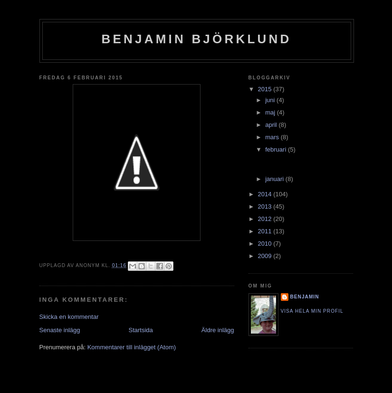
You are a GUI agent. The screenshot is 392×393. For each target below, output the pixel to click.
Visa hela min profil (312, 311)
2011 (266, 231)
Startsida (141, 330)
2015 (266, 89)
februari (276, 149)
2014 (266, 194)
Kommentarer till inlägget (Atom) (131, 347)
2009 (266, 255)
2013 (266, 206)
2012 (266, 218)
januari (275, 178)
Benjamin (304, 296)
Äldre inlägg (217, 330)
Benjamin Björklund (197, 39)
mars (273, 137)
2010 (266, 243)
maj (271, 112)
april (271, 124)
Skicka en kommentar (69, 316)
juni (271, 100)
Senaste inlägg (59, 330)
